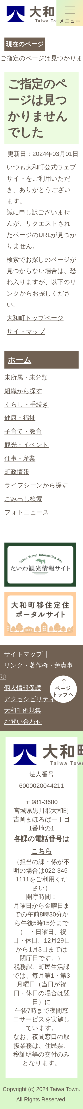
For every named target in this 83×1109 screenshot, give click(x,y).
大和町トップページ (35, 317)
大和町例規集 (22, 710)
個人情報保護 (22, 687)
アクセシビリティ (29, 699)
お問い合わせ (23, 721)
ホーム (19, 360)
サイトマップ (26, 331)
